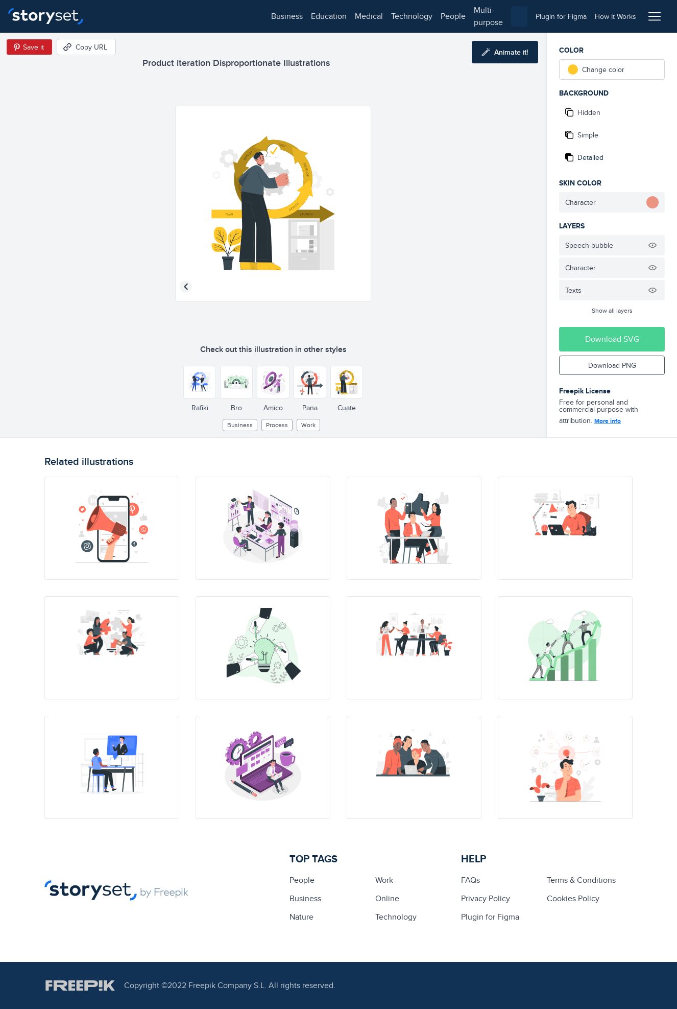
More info (607, 421)
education (157, 16)
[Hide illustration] (652, 245)
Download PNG (612, 365)
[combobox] (443, 16)
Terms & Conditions (581, 880)
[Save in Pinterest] (29, 47)
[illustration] (111, 528)
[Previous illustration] (186, 286)
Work (308, 424)
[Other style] (199, 382)
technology (240, 16)
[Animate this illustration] (505, 52)
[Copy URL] (86, 47)
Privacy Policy (485, 898)
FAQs (470, 880)
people (281, 16)
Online (387, 898)
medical (197, 16)
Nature (301, 917)
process (277, 424)
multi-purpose (327, 16)
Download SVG (612, 339)
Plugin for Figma (490, 917)
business (115, 16)
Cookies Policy (573, 898)
